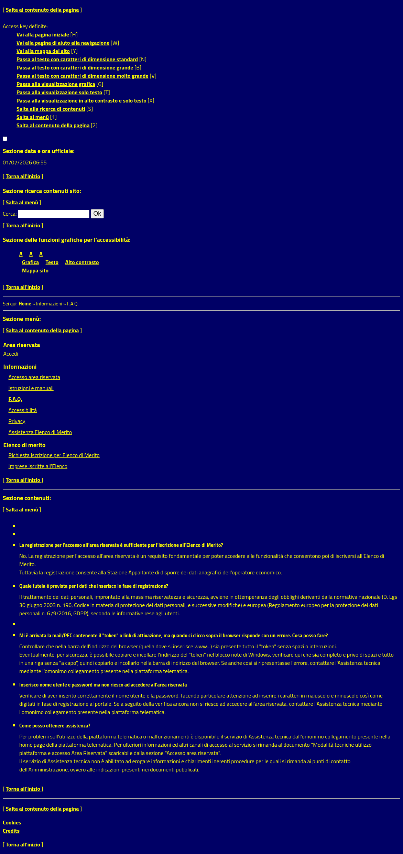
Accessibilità (23, 410)
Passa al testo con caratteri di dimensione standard (77, 59)
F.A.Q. (15, 399)
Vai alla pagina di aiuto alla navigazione (63, 43)
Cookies (12, 822)
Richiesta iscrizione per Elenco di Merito (54, 455)
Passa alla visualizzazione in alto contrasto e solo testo (81, 100)
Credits (11, 830)
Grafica (30, 262)
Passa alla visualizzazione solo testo (59, 92)
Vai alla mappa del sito (43, 51)
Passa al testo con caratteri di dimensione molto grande (83, 76)
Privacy (17, 421)
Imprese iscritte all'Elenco (38, 466)
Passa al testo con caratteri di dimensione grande (75, 67)
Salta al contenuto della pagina (42, 10)
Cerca (9, 213)
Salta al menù (33, 117)
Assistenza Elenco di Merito (40, 432)
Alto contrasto (82, 262)
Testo (52, 262)
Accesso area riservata (34, 377)
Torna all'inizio (23, 176)
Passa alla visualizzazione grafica (56, 84)
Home (25, 303)
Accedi (10, 353)
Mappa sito (35, 270)
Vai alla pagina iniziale (43, 34)
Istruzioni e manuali (31, 388)
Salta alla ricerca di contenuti (51, 109)
